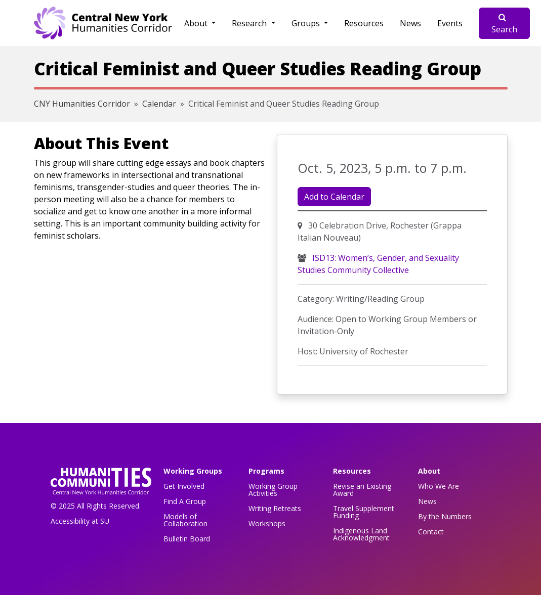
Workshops (266, 523)
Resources (364, 23)
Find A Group (184, 501)
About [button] (197, 23)
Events (450, 23)
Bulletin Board (186, 538)
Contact (431, 531)
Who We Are (438, 486)
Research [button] (250, 23)
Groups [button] (307, 23)
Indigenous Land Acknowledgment (361, 534)
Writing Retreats (274, 508)
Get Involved (183, 486)
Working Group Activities (273, 489)
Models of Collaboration (185, 520)
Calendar (159, 103)
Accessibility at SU (80, 521)
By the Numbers (445, 516)
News (410, 23)
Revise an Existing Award (362, 489)
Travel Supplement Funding (363, 512)
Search (504, 24)
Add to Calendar (334, 196)
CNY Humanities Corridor (82, 103)
